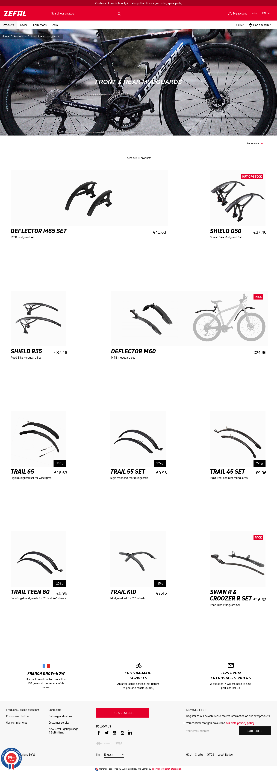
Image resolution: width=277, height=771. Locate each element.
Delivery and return (60, 716)
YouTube (114, 732)
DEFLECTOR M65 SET (39, 231)
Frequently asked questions (23, 710)
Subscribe (254, 731)
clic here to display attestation (166, 768)
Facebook (98, 732)
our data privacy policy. (240, 723)
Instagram (122, 732)
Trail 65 (22, 471)
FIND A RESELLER (123, 713)
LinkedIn (130, 732)
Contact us (55, 710)
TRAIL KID (123, 592)
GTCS (210, 754)
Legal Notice (225, 754)
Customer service (59, 722)
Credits (199, 754)
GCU (188, 754)
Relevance (253, 143)
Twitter (106, 732)
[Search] (86, 13)
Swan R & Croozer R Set (231, 595)
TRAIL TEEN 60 (30, 592)
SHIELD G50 (225, 231)
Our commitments (16, 722)
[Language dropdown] (266, 13)
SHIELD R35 (26, 351)
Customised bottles (18, 716)
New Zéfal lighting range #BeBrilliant (63, 730)
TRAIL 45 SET (227, 471)
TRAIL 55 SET (127, 471)
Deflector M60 (133, 351)
